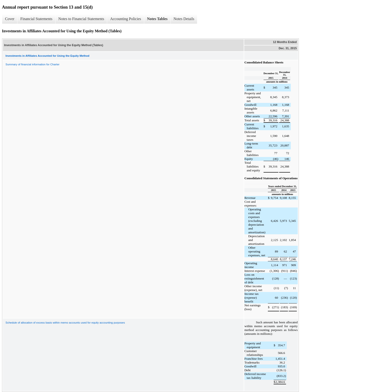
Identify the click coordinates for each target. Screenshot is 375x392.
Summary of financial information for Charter (33, 64)
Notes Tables (157, 19)
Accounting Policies (125, 19)
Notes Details (184, 19)
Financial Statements (36, 19)
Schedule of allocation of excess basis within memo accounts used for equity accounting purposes (65, 322)
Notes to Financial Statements (81, 19)
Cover (9, 19)
